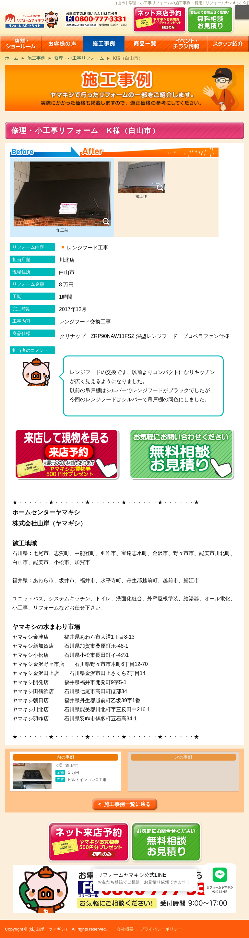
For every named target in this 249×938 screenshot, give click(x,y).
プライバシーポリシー (161, 929)
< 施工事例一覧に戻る (124, 804)
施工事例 (36, 58)
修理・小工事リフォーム (79, 58)
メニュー (242, 12)
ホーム (11, 58)
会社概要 (125, 929)
